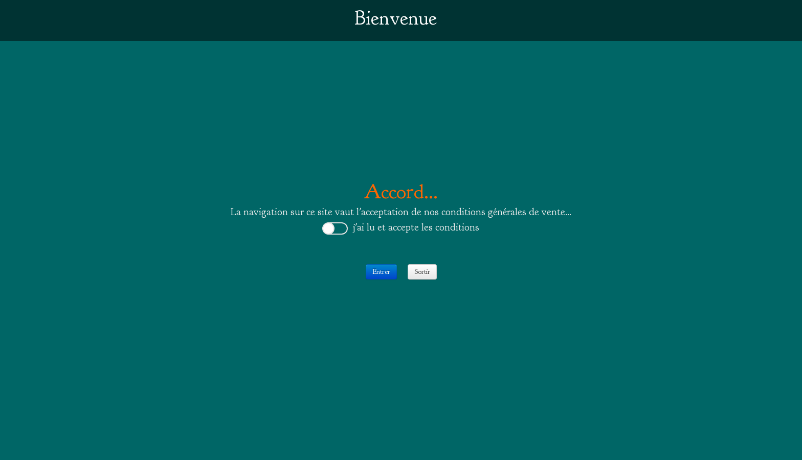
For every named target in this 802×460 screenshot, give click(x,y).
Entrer (381, 271)
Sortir (422, 271)
